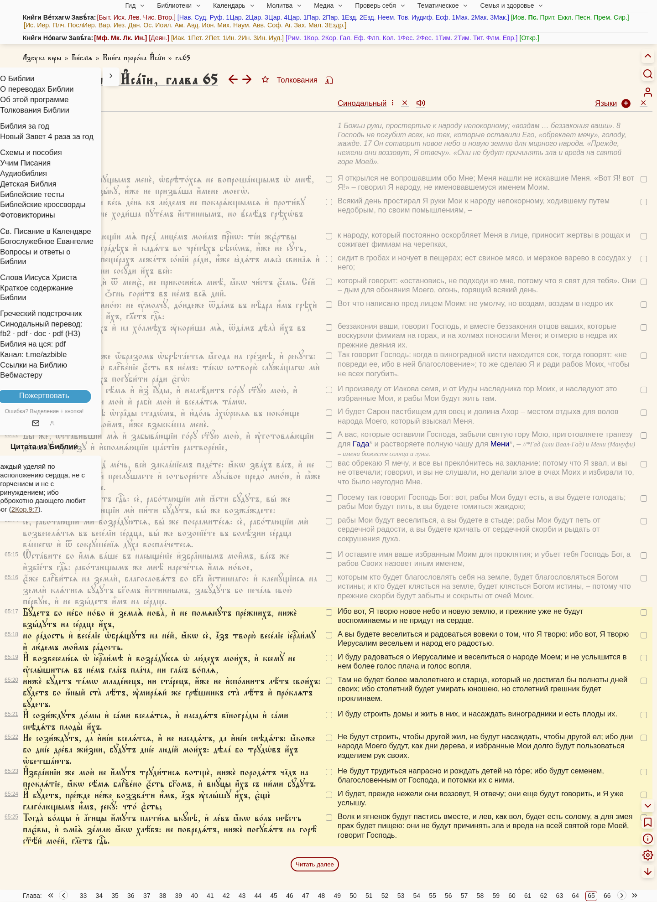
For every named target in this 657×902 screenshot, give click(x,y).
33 (83, 895)
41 (210, 895)
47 (305, 895)
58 (480, 895)
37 (147, 895)
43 (242, 895)
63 (559, 895)
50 (353, 895)
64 (575, 895)
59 (496, 895)
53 (401, 895)
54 (416, 895)
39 (178, 895)
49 (337, 895)
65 (591, 895)
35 (115, 895)
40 (194, 895)
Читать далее (315, 864)
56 (448, 895)
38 (163, 895)
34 (99, 895)
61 (528, 895)
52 (385, 895)
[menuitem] (647, 92)
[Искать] (647, 73)
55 (432, 895)
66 (607, 895)
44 (257, 895)
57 (464, 895)
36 (131, 895)
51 (369, 895)
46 (289, 895)
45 (273, 895)
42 (226, 895)
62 (544, 895)
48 (321, 895)
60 (512, 895)
